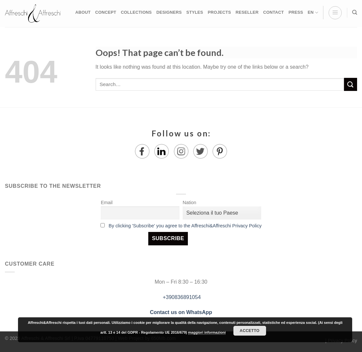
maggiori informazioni (207, 332)
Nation (189, 202)
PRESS (295, 12)
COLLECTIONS (136, 12)
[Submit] (350, 84)
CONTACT (273, 12)
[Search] (354, 12)
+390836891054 (181, 297)
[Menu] (335, 12)
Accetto (249, 330)
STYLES (194, 12)
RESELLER (247, 12)
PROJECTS (219, 12)
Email (107, 202)
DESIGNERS (169, 12)
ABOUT (83, 12)
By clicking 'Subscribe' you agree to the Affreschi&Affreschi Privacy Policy (185, 225)
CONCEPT (105, 12)
